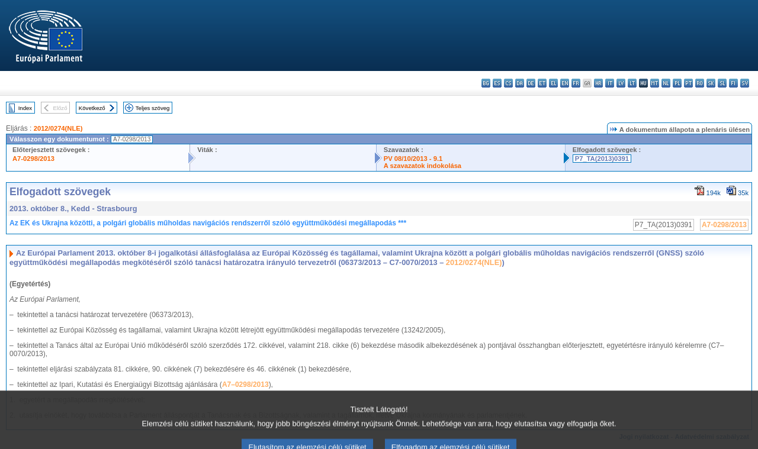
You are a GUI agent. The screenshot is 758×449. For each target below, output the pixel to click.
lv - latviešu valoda (620, 83)
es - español (497, 83)
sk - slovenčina (710, 83)
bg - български (485, 83)
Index (25, 108)
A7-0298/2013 (33, 158)
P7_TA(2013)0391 (602, 158)
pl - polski (677, 83)
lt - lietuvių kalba (632, 83)
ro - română (699, 83)
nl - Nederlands (665, 83)
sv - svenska (744, 83)
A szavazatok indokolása (422, 165)
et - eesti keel (542, 83)
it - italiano (609, 83)
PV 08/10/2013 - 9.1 (413, 158)
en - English (564, 83)
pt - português (688, 83)
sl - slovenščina (722, 83)
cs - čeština (508, 83)
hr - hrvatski (598, 83)
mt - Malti (654, 83)
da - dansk (519, 83)
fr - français (575, 83)
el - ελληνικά (553, 83)
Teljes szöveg (153, 108)
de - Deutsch (530, 83)
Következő (92, 108)
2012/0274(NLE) (58, 128)
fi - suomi (733, 83)
